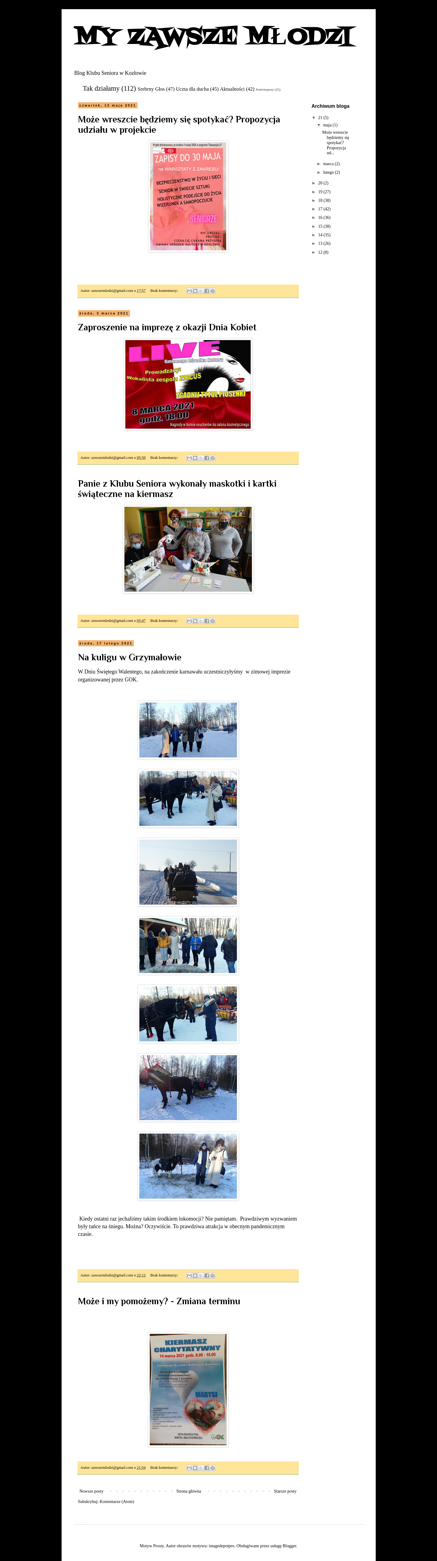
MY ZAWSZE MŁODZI (213, 37)
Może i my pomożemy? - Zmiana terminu (159, 1301)
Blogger (289, 1546)
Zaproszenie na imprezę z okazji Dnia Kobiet (167, 327)
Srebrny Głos (151, 89)
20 (321, 183)
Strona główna (188, 1491)
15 (321, 226)
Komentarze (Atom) (117, 1501)
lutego (329, 172)
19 (321, 192)
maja (328, 125)
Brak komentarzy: (164, 291)
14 (321, 235)
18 (321, 200)
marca (329, 164)
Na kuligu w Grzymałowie (129, 657)
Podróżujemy (265, 89)
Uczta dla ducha (192, 89)
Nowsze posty (92, 1491)
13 (321, 243)
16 (321, 217)
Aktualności (232, 89)
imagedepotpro (222, 1546)
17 (321, 209)
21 (321, 117)
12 (321, 252)
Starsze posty (285, 1491)
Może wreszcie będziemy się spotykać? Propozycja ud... (335, 142)
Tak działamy (101, 88)
